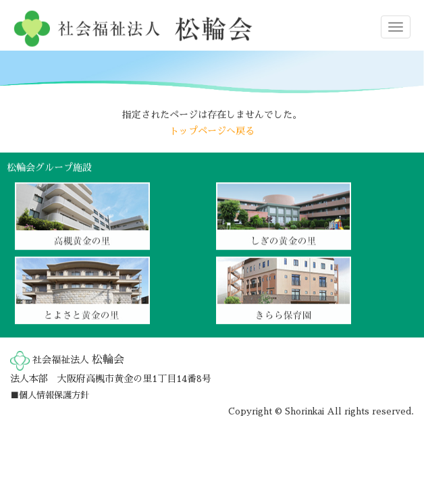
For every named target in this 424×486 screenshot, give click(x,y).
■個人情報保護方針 (49, 395)
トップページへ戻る (212, 130)
